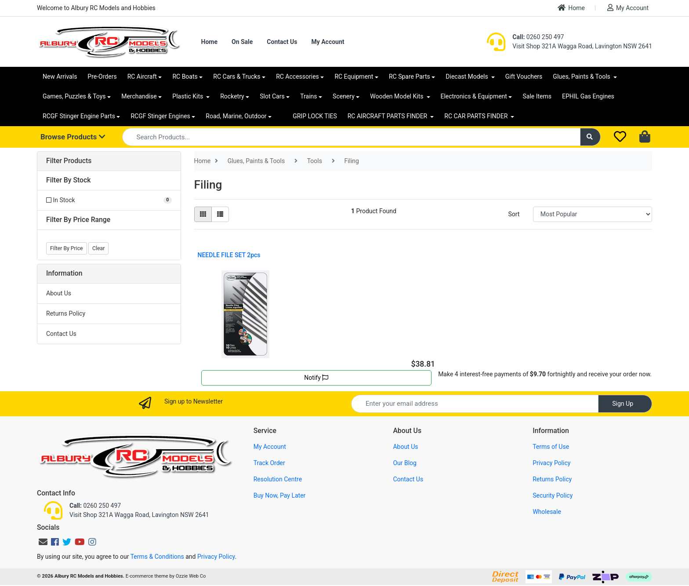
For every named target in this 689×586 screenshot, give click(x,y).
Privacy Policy (551, 462)
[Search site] (590, 137)
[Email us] (43, 542)
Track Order (269, 462)
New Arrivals (60, 76)
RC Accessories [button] (297, 76)
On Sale (242, 41)
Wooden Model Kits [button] (397, 96)
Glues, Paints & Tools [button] (582, 76)
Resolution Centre (278, 479)
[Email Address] (474, 404)
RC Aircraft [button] (142, 76)
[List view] (220, 214)
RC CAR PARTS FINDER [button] (476, 116)
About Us (58, 293)
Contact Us (282, 41)
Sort (513, 214)
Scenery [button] (344, 96)
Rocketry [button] (232, 96)
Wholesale (547, 511)
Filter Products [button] (68, 161)
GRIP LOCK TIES (315, 116)
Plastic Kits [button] (188, 96)
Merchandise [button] (139, 96)
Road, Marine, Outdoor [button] (236, 116)
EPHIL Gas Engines (588, 96)
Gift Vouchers (524, 76)
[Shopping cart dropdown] (645, 137)
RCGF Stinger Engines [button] (160, 116)
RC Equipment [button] (353, 76)
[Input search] (351, 137)
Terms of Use (551, 446)
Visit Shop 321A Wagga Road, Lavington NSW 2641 (582, 46)
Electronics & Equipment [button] (474, 96)
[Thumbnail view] (203, 214)
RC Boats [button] (184, 76)
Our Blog (405, 462)
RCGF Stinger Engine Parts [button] (79, 116)
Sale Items (536, 96)
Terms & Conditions (157, 556)
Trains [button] (308, 96)
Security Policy (553, 495)
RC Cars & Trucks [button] (236, 76)
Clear (98, 248)
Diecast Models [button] (468, 76)
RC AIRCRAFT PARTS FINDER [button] (388, 116)
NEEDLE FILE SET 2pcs (229, 254)
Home (571, 7)
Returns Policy (65, 313)
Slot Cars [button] (272, 96)
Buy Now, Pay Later (280, 495)
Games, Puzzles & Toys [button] (74, 96)
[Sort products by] (592, 214)
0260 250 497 (538, 36)
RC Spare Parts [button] (409, 76)
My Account (628, 7)
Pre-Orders (101, 76)
